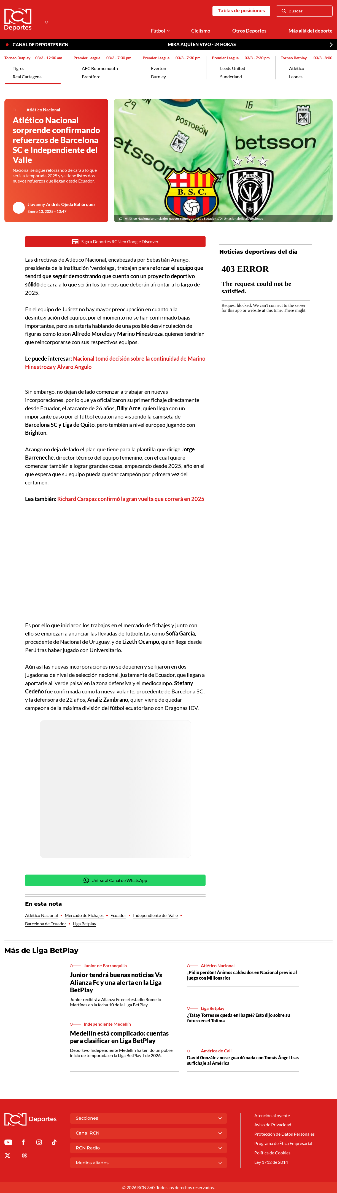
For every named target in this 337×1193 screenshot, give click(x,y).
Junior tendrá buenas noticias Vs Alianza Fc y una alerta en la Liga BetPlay (116, 982)
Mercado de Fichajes (84, 915)
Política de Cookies (272, 1154)
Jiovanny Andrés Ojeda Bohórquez (62, 204)
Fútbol (158, 31)
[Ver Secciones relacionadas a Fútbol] (168, 31)
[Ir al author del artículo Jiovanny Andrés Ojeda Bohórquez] (19, 208)
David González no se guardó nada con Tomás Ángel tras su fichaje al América (243, 1061)
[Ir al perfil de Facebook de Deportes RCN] (23, 1144)
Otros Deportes (249, 31)
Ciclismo (200, 31)
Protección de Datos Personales (284, 1135)
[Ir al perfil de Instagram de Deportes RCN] (39, 1144)
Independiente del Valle (155, 915)
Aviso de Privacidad (272, 1125)
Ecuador (118, 915)
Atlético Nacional (41, 915)
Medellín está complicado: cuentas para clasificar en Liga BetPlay (119, 1037)
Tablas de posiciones (241, 11)
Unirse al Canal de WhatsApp (115, 881)
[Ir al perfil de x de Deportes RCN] (7, 1157)
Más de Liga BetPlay (41, 951)
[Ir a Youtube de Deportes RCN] (8, 1144)
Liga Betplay (84, 924)
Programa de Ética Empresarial (283, 1144)
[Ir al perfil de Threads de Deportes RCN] (24, 1157)
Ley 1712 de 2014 (271, 1163)
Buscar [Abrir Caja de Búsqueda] (292, 11)
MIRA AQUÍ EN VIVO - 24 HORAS (202, 44)
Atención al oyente (272, 1116)
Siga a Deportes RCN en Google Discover (115, 242)
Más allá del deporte (311, 31)
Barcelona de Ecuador (45, 924)
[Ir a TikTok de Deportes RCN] (54, 1144)
